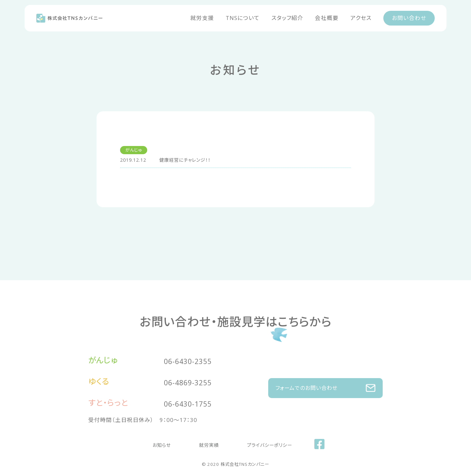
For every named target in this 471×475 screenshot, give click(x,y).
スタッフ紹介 (287, 18)
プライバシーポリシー (260, 443)
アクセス (361, 18)
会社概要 (327, 18)
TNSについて (243, 18)
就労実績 (206, 443)
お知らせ (167, 443)
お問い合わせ (409, 18)
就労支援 (202, 18)
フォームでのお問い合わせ (325, 384)
